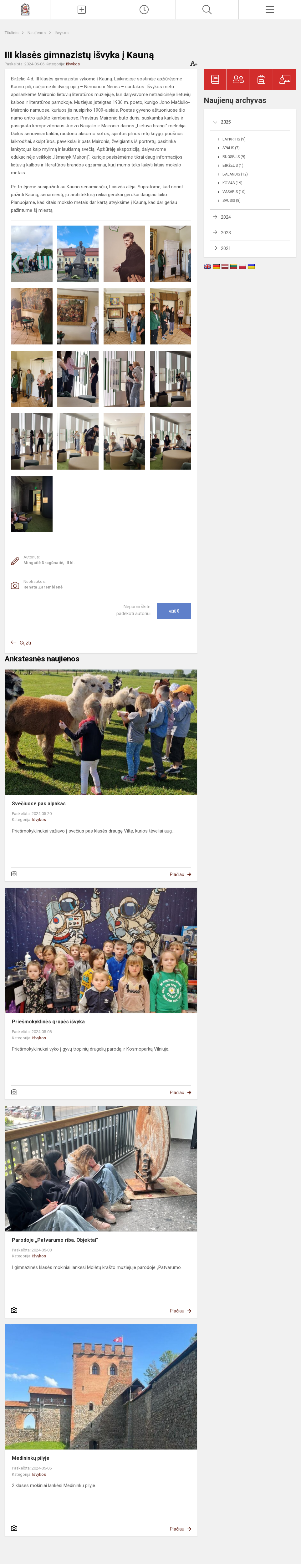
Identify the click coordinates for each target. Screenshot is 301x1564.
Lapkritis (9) (234, 139)
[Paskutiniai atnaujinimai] (144, 9)
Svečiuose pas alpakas (39, 804)
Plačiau (177, 874)
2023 (226, 232)
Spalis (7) (231, 148)
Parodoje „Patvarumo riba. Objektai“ (55, 1240)
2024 (226, 217)
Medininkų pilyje (30, 1458)
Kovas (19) (232, 183)
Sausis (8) (231, 200)
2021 (226, 248)
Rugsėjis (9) (233, 157)
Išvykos (62, 32)
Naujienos (37, 32)
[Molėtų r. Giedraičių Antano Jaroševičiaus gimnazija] (25, 9)
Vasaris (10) (234, 192)
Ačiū (174, 611)
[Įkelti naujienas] (81, 9)
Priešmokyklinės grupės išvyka (48, 1022)
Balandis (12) (235, 174)
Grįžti (25, 643)
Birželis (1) (232, 165)
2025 (226, 122)
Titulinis (12, 32)
